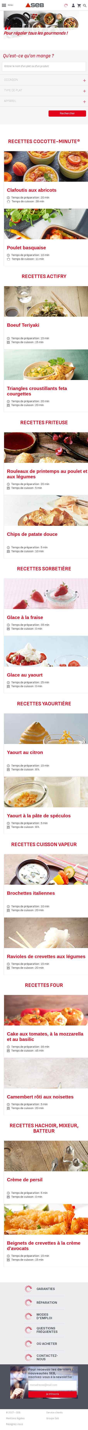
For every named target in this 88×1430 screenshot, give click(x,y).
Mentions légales (15, 1418)
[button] (73, 5)
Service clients (54, 1412)
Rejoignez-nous (14, 1424)
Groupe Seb (52, 1418)
